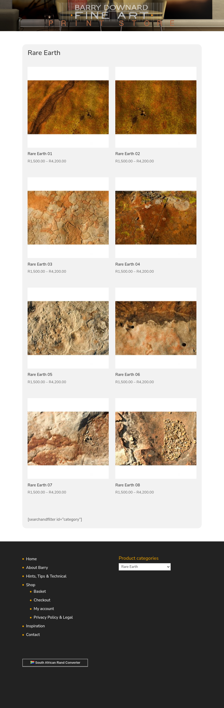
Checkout (42, 600)
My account (44, 608)
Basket (40, 591)
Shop (30, 585)
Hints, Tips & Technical (46, 576)
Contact (33, 634)
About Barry (37, 567)
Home (31, 559)
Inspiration (35, 626)
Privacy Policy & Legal (53, 617)
